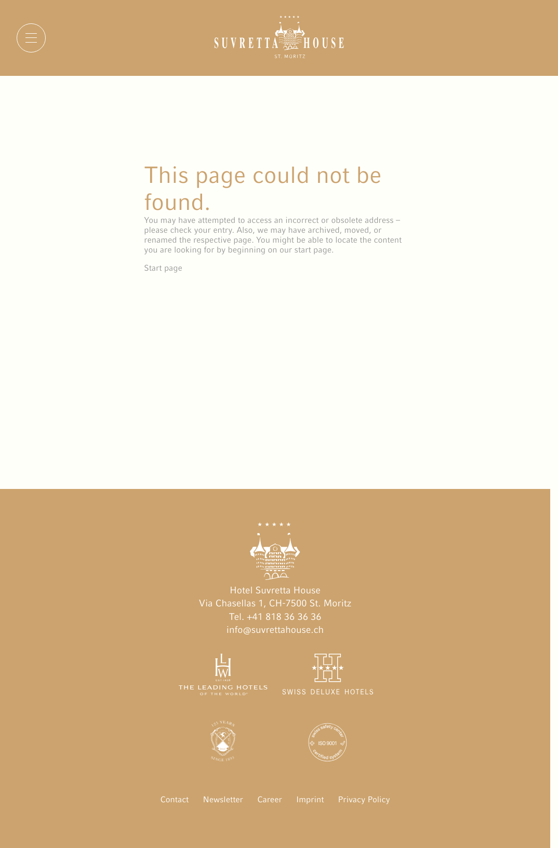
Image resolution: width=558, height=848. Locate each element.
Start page (163, 268)
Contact (175, 799)
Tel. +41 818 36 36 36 (275, 617)
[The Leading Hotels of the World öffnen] (223, 676)
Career (269, 799)
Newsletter (223, 799)
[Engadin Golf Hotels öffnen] (223, 744)
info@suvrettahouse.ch (275, 630)
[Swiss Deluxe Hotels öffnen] (328, 676)
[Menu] (31, 37)
